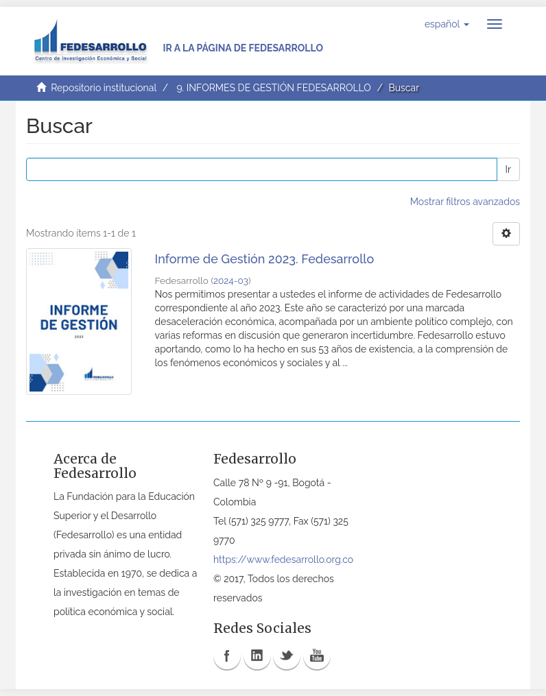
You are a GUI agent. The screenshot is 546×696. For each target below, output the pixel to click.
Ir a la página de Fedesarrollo (243, 48)
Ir (508, 169)
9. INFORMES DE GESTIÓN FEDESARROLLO (273, 87)
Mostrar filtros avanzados (465, 201)
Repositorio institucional (103, 87)
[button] (446, 24)
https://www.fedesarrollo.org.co (283, 559)
